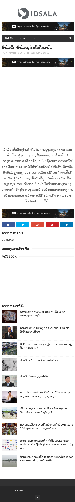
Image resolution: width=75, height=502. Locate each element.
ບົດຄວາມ (45, 53)
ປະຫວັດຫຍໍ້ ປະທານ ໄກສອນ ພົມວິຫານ (39, 360)
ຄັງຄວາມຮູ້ (35, 53)
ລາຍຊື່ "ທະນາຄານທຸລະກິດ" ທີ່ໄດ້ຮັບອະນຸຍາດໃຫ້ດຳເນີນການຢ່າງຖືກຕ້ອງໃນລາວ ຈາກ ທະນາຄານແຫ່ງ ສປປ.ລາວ (46, 444)
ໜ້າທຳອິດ (8, 38)
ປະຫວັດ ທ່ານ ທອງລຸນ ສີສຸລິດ (34, 376)
